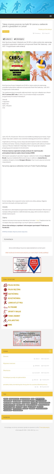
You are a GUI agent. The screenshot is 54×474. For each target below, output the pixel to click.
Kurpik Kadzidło (8, 400)
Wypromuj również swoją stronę (20, 231)
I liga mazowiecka (25, 398)
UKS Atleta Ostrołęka (31, 404)
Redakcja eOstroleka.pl (45, 29)
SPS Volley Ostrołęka (9, 405)
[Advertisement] (33, 117)
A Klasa (6, 398)
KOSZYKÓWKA (11, 298)
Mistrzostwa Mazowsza (28, 400)
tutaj (37, 220)
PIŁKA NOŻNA (11, 285)
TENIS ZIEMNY (11, 316)
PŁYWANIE (10, 307)
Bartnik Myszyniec (14, 398)
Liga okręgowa (16, 400)
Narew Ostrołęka (41, 400)
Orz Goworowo (26, 402)
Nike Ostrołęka (7, 402)
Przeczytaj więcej (44, 427)
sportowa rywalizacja (41, 408)
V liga (25, 406)
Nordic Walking (16, 402)
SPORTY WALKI (12, 312)
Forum (5, 351)
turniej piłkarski (8, 410)
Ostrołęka (34, 403)
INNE (7, 325)
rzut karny (25, 408)
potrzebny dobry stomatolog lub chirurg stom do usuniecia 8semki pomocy (25, 384)
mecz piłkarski (32, 406)
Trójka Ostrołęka (21, 404)
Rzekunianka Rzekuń (44, 402)
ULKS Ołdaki (19, 406)
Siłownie (5, 356)
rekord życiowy (7, 408)
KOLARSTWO (11, 320)
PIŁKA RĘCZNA (11, 289)
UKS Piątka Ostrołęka (9, 406)
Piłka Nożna (6, 370)
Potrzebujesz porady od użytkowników (14, 377)
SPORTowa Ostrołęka (7, 231)
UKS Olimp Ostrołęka (44, 404)
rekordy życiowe (17, 408)
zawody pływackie (17, 410)
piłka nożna (40, 406)
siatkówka (32, 408)
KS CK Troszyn (40, 399)
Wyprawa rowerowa (9, 363)
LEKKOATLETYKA (13, 303)
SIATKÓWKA (10, 294)
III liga (32, 398)
